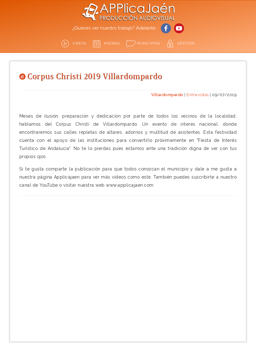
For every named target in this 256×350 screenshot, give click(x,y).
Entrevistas (197, 94)
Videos (79, 43)
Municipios (148, 43)
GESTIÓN (186, 43)
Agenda (112, 43)
